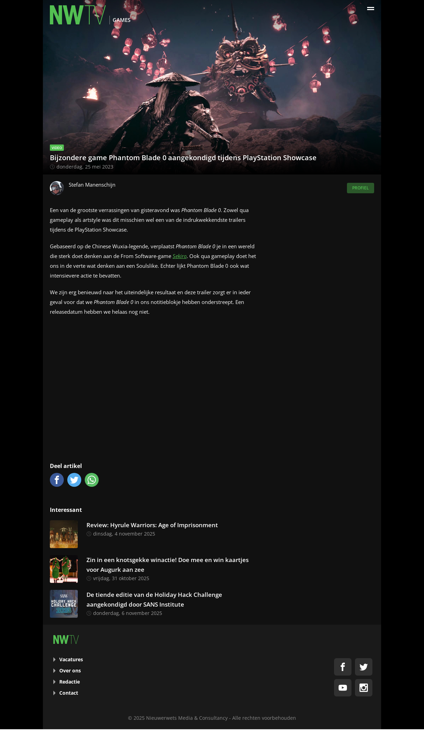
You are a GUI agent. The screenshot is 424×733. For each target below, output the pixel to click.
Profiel (360, 188)
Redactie (69, 681)
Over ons (70, 670)
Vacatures (71, 659)
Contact (68, 692)
